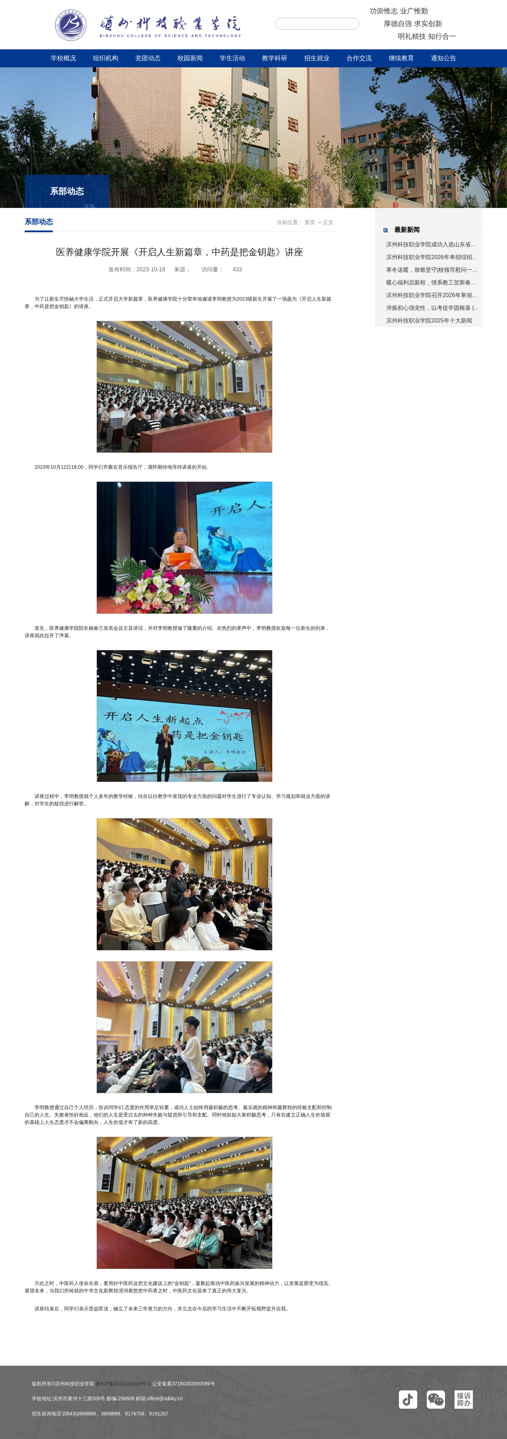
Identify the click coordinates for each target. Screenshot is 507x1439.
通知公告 (443, 58)
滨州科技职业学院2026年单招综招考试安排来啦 (446, 257)
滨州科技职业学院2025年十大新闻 (429, 321)
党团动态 (148, 58)
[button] (408, 1399)
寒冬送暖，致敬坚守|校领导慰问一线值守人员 (443, 270)
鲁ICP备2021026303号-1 (123, 1383)
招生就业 (317, 58)
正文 (328, 222)
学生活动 (232, 58)
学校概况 (63, 58)
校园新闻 (190, 58)
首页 (310, 222)
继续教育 (401, 58)
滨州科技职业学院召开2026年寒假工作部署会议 (446, 295)
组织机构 (105, 58)
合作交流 (359, 58)
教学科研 (274, 58)
